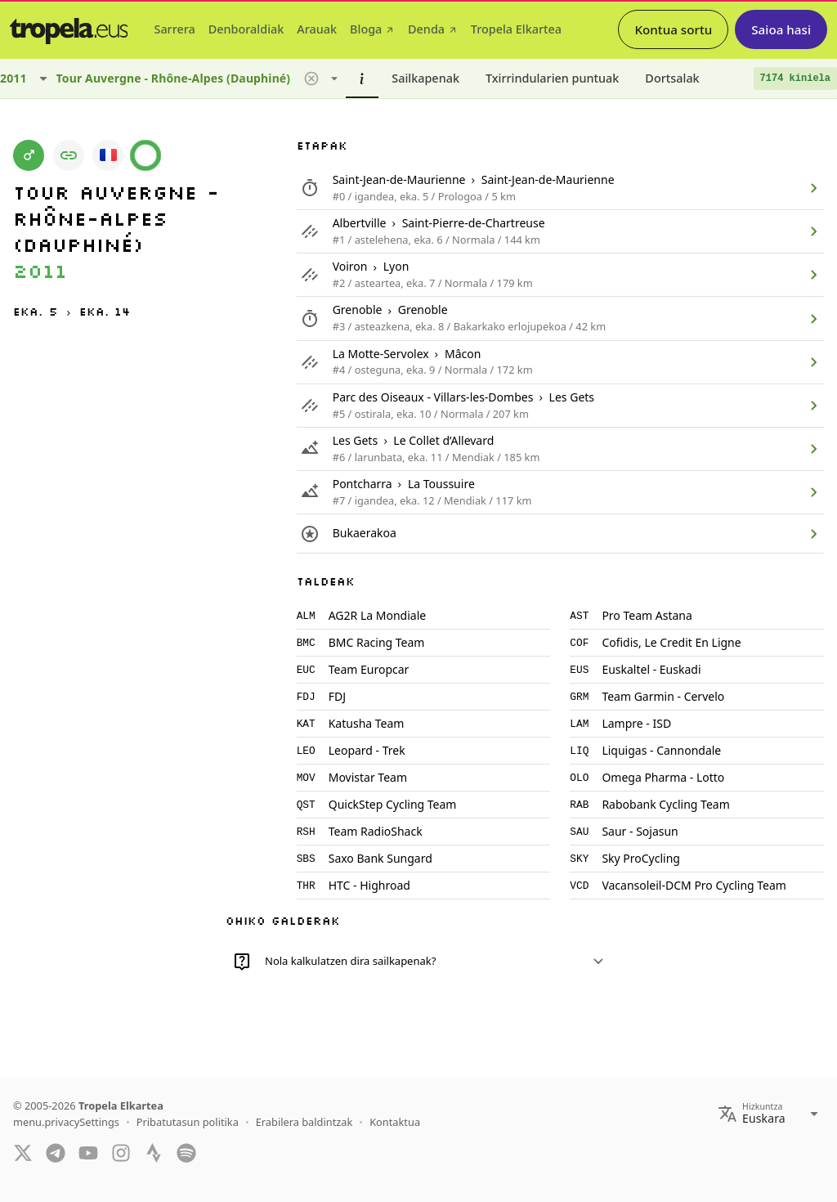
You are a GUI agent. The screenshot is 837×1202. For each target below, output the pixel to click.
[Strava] (153, 1152)
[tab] (174, 29)
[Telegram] (55, 1152)
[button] (311, 78)
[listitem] (560, 188)
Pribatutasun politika (188, 1122)
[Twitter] (23, 1152)
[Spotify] (186, 1152)
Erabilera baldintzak (304, 1122)
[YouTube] (88, 1152)
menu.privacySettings (66, 1122)
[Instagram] (121, 1152)
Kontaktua (394, 1122)
